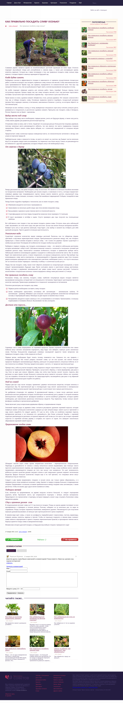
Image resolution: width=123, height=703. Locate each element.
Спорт (37, 693)
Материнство (28, 3)
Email (8, 571)
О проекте (8, 698)
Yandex (98, 13)
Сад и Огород (13, 26)
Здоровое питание (41, 691)
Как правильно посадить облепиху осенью (101, 82)
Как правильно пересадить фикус (15, 652)
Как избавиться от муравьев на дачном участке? (37, 621)
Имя (7, 568)
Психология (63, 3)
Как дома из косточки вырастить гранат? (13, 620)
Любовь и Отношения (42, 678)
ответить (9, 563)
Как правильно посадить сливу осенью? (99, 97)
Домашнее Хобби (41, 682)
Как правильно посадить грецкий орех (100, 51)
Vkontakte (93, 13)
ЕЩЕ (80, 3)
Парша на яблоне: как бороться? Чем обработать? (62, 653)
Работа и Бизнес (58, 682)
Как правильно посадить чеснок (100, 89)
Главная (9, 3)
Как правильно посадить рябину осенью (100, 74)
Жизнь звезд (57, 687)
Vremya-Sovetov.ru (21, 693)
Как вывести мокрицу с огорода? (100, 58)
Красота (36, 3)
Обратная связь (10, 697)
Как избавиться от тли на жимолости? (64, 620)
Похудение (73, 3)
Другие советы (58, 693)
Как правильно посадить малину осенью (100, 36)
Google (103, 13)
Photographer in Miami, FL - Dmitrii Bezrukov (85, 690)
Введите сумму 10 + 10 (14, 592)
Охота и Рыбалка (58, 685)
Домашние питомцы (60, 678)
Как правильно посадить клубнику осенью (101, 28)
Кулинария (54, 3)
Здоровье (45, 3)
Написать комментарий (14, 566)
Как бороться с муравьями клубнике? (98, 44)
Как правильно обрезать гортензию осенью (102, 67)
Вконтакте (22, 550)
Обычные (11, 550)
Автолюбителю (58, 691)
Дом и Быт (17, 3)
